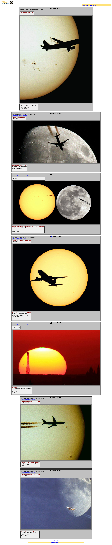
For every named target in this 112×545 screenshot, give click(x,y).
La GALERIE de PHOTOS (89, 5)
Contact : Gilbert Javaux (56, 542)
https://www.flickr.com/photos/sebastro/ (27, 10)
